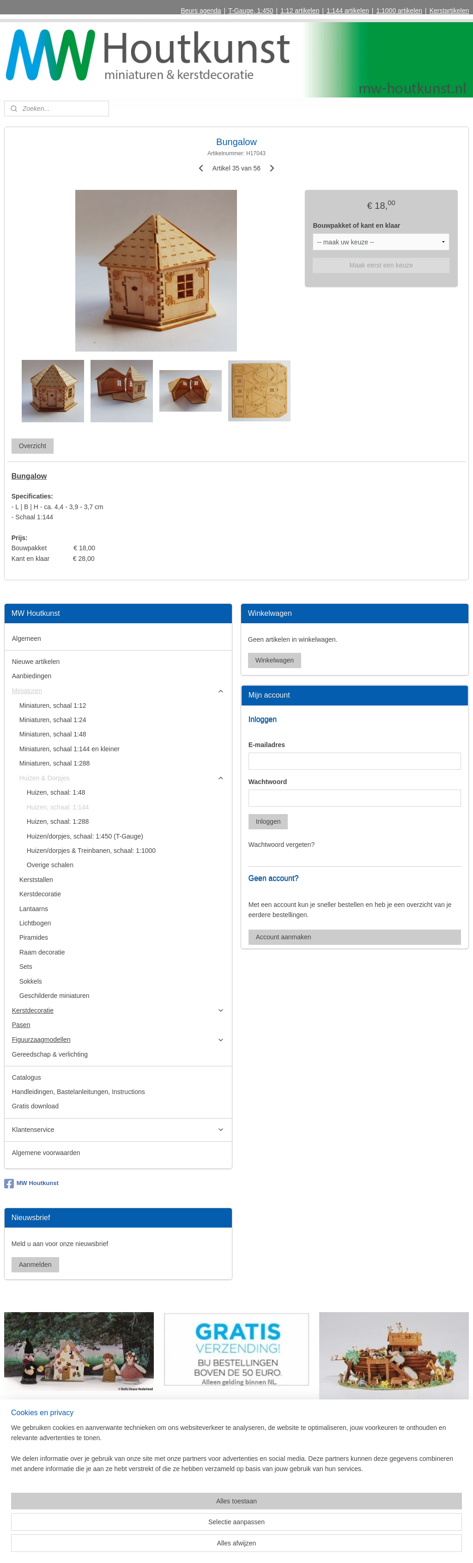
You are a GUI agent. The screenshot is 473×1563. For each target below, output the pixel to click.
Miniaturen (118, 691)
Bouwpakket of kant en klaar (356, 225)
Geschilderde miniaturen (54, 995)
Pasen (21, 1024)
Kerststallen (36, 879)
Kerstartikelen (449, 10)
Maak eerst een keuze (381, 265)
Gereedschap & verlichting (50, 1054)
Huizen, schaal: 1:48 (56, 792)
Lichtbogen (35, 923)
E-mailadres (267, 744)
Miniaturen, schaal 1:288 (54, 763)
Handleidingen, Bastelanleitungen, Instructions (78, 1091)
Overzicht (32, 446)
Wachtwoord (268, 781)
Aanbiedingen (32, 676)
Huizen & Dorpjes (122, 778)
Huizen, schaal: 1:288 (58, 821)
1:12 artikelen (299, 10)
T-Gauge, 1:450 (250, 10)
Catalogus (26, 1077)
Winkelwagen (274, 660)
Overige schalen (50, 865)
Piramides (33, 937)
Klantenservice (118, 1130)
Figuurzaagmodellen (118, 1040)
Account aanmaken (283, 937)
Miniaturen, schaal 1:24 (52, 720)
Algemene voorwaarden (46, 1152)
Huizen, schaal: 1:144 (58, 807)
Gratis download (35, 1106)
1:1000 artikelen (399, 10)
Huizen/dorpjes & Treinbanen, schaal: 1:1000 (91, 850)
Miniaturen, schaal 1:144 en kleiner (69, 749)
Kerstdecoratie (40, 894)
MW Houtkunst (31, 1183)
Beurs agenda (201, 10)
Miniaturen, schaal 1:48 (52, 734)
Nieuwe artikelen (36, 661)
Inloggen (268, 821)
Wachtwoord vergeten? (282, 844)
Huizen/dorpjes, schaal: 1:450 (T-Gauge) (85, 836)
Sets (25, 966)
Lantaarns (33, 908)
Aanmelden (35, 1264)
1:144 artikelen (348, 10)
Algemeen (26, 638)
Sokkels (30, 981)
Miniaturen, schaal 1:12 (52, 705)
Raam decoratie (42, 952)
